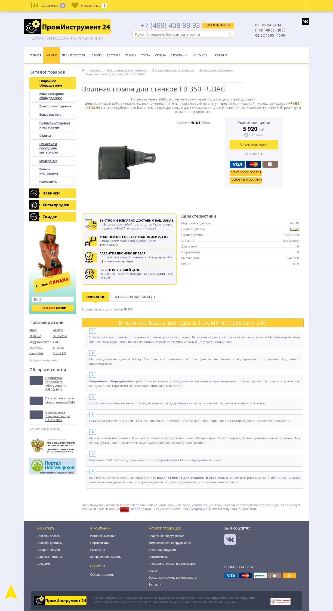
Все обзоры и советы (45, 429)
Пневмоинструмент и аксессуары (56, 125)
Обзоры (130, 55)
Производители (73, 55)
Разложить (56, 181)
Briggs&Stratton (40, 342)
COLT (56, 342)
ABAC (33, 330)
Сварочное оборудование (56, 83)
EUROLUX (59, 353)
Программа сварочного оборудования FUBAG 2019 (56, 384)
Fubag (294, 229)
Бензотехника (56, 114)
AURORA (35, 336)
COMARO (35, 347)
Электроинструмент (56, 106)
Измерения (56, 161)
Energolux (36, 353)
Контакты (200, 55)
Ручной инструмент (56, 171)
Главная (35, 55)
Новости (95, 55)
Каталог (51, 55)
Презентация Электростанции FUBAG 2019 (57, 416)
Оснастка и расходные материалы (56, 148)
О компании (100, 528)
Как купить (46, 528)
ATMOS (58, 330)
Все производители (44, 360)
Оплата (160, 55)
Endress (59, 347)
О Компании (179, 55)
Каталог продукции (164, 528)
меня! (53, 308)
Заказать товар (253, 144)
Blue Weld (60, 336)
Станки (56, 135)
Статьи (146, 55)
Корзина (221, 55)
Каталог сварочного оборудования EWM (60, 400)
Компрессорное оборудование (56, 95)
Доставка (113, 55)
